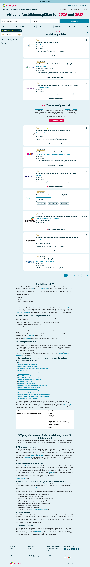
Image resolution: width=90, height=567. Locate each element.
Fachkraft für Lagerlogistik (25, 376)
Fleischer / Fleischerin (23, 374)
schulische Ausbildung (42, 288)
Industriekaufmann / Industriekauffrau (27, 389)
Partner (11, 553)
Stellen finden (75, 21)
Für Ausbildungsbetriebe (52, 548)
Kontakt (78, 563)
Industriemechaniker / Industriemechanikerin (29, 391)
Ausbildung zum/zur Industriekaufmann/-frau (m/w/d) (53, 130)
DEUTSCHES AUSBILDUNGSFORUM (33, 556)
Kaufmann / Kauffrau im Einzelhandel (27, 364)
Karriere (12, 551)
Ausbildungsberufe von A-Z (37, 455)
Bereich (27, 26)
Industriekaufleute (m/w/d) (44, 259)
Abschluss (62, 26)
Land (80, 26)
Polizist (75, 109)
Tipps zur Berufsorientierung (23, 312)
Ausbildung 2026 (45, 1)
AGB (66, 563)
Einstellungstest (45, 484)
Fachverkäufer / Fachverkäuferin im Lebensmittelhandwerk (33, 368)
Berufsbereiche (27, 338)
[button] (6, 10)
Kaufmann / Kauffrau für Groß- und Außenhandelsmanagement (34, 394)
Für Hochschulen (50, 551)
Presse (29, 548)
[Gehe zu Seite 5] (83, 275)
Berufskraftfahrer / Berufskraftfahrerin (28, 393)
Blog (29, 551)
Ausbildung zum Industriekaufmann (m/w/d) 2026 (51, 195)
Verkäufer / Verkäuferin (24, 362)
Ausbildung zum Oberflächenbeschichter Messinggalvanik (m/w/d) (57, 237)
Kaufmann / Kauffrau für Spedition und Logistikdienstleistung (33, 396)
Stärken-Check (19, 311)
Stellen (9, 26)
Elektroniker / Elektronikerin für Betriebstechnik (30, 379)
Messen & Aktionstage (33, 553)
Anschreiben (24, 473)
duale (32, 288)
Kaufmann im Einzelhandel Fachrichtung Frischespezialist (32, 372)
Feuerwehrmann (39, 109)
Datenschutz (71, 563)
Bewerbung (28, 466)
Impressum (61, 563)
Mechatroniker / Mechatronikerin (26, 383)
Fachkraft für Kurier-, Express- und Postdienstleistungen (32, 378)
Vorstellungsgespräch (35, 487)
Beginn (45, 26)
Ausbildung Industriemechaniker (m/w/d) (49, 152)
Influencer (67, 109)
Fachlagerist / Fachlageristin (25, 381)
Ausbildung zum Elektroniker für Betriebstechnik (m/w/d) (54, 64)
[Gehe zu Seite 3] (74, 275)
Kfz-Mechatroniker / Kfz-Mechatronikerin (28, 398)
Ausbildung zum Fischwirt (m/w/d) (47, 42)
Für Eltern (48, 555)
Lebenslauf (51, 472)
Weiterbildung (67, 404)
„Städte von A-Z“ (30, 335)
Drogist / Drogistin (22, 370)
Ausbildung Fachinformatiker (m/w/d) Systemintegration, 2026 (56, 173)
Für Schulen (49, 553)
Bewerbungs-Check (21, 478)
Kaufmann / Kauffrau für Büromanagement (29, 387)
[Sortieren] (84, 33)
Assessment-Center (60, 484)
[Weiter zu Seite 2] (87, 275)
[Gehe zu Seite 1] (66, 275)
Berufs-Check (68, 308)
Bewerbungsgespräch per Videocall (39, 509)
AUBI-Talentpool (38, 531)
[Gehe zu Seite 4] (79, 275)
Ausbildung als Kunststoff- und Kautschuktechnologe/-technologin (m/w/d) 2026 (61, 216)
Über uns (12, 548)
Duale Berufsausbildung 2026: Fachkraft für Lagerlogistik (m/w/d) (57, 85)
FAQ (11, 555)
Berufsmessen (28, 457)
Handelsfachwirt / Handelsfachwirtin (27, 366)
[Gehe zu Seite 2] (70, 275)
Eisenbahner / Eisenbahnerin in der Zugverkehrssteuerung (32, 385)
